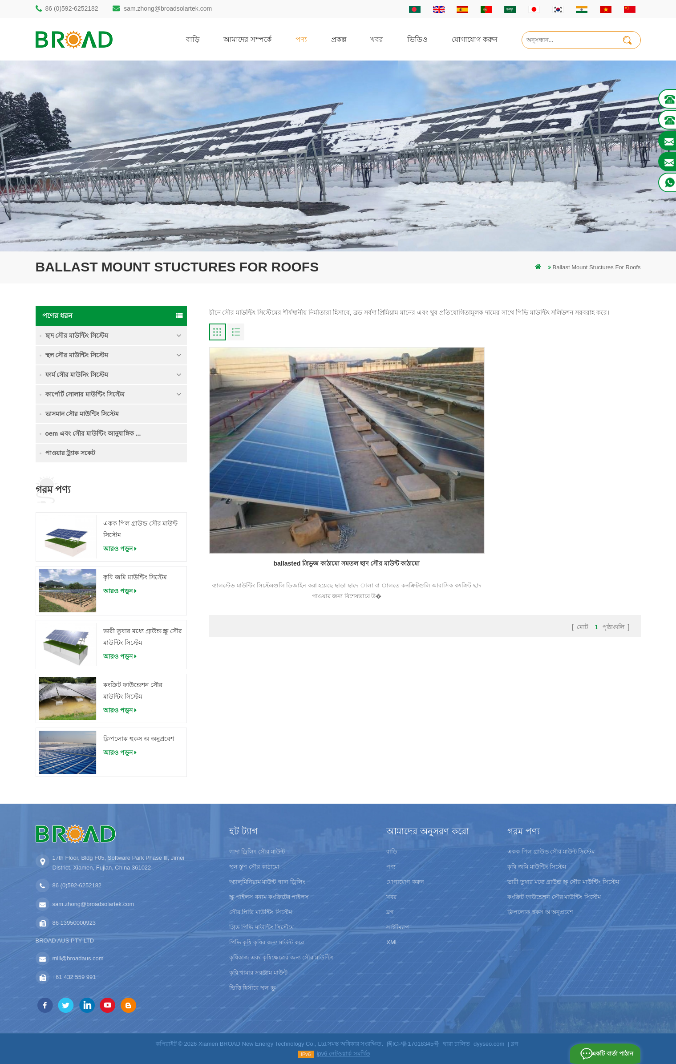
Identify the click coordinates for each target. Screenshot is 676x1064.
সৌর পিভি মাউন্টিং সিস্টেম (260, 912)
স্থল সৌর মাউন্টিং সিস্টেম (77, 355)
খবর (376, 39)
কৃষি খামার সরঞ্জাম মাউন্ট (258, 972)
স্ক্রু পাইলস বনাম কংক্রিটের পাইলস (269, 897)
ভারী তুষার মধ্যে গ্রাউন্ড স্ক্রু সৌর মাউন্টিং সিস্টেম (142, 636)
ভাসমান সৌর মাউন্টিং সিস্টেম (82, 413)
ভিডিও (417, 39)
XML (392, 942)
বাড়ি (192, 39)
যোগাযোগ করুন (475, 39)
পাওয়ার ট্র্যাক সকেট (70, 453)
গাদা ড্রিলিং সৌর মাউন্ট (257, 851)
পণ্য (301, 39)
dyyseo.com (489, 1043)
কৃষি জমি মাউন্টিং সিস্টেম (135, 577)
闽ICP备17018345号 (413, 1043)
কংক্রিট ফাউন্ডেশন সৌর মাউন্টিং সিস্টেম (132, 690)
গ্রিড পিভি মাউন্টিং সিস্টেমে (261, 927)
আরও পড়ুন (120, 548)
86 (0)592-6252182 (71, 8)
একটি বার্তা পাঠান (610, 1053)
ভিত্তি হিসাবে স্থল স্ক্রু (252, 987)
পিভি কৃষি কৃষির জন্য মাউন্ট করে (266, 942)
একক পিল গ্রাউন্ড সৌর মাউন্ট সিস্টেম (140, 529)
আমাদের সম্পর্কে (247, 39)
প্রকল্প (338, 39)
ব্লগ (390, 912)
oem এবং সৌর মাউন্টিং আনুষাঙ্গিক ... (93, 433)
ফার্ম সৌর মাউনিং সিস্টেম (77, 374)
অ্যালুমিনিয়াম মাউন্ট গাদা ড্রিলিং (267, 881)
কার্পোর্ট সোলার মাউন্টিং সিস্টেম (85, 394)
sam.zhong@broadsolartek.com (168, 8)
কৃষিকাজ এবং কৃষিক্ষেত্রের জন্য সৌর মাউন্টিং (281, 957)
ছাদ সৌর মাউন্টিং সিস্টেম (77, 335)
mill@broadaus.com (78, 958)
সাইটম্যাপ (397, 927)
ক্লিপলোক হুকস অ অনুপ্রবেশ (138, 738)
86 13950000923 (74, 922)
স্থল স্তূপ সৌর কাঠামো (254, 866)
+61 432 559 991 (74, 977)
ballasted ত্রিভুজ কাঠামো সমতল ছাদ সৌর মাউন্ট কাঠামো (277, 465)
